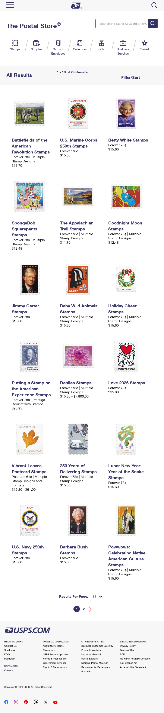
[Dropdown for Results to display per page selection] (97, 596)
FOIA (122, 654)
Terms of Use (127, 650)
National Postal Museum (94, 662)
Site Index (9, 650)
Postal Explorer (89, 658)
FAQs (7, 654)
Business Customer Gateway (97, 645)
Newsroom (49, 650)
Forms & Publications (55, 658)
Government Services (54, 662)
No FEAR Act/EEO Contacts (135, 658)
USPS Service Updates (55, 654)
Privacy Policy (128, 645)
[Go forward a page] (90, 609)
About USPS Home (53, 645)
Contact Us (10, 645)
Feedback (9, 658)
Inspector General (91, 654)
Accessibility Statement (133, 667)
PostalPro (86, 671)
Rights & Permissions (55, 667)
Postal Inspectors (91, 650)
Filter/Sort (130, 77)
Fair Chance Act (128, 662)
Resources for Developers (95, 667)
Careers (8, 670)
